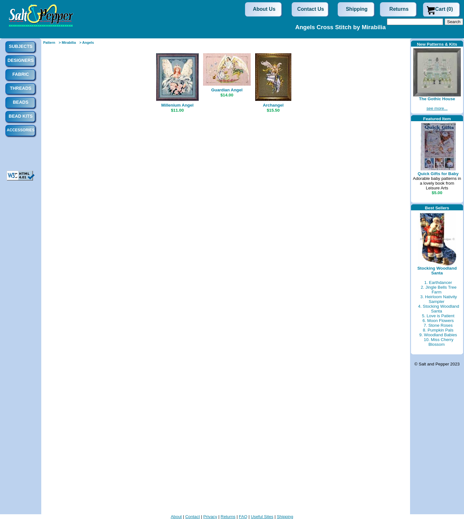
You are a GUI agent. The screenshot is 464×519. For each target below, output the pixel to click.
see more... (437, 108)
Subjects (21, 46)
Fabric (20, 74)
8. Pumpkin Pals (438, 330)
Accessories (20, 130)
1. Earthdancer (438, 282)
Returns (398, 9)
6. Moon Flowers (438, 320)
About (176, 516)
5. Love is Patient (438, 315)
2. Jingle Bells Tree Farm (439, 289)
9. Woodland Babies (438, 334)
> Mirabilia (67, 42)
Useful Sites (262, 516)
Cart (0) (444, 9)
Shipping (357, 9)
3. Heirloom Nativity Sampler (438, 299)
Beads (20, 102)
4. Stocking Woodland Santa (438, 308)
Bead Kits (20, 116)
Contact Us (310, 9)
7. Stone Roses (438, 325)
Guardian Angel (226, 90)
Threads (20, 88)
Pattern (49, 42)
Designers (21, 60)
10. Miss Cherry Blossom (438, 342)
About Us (264, 9)
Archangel (273, 105)
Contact (192, 516)
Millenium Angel (177, 105)
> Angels (86, 42)
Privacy (210, 516)
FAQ (243, 516)
